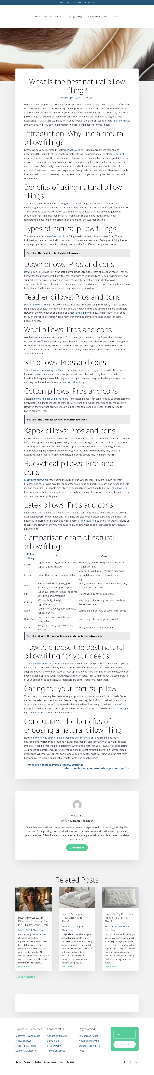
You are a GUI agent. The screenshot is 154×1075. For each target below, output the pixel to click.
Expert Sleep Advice (89, 1045)
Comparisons (94, 16)
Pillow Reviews (23, 1040)
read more (23, 966)
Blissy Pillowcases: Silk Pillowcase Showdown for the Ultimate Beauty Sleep (33, 921)
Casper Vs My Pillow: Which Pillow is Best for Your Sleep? (120, 917)
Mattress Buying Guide (27, 1035)
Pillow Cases (89, 97)
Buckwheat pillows (34, 479)
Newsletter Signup (89, 1040)
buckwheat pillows (112, 488)
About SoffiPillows (57, 1035)
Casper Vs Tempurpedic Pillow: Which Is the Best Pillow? (75, 917)
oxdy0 (65, 97)
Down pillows (31, 271)
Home (38, 16)
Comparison (80, 926)
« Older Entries (25, 977)
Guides (58, 16)
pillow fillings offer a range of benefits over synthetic (61, 737)
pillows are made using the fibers (46, 370)
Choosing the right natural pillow (42, 663)
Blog (106, 16)
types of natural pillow (56, 236)
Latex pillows (31, 512)
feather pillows (32, 341)
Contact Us (53, 1040)
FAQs (81, 1050)
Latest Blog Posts (88, 1035)
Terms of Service (56, 1050)
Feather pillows (32, 304)
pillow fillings (123, 120)
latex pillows (84, 520)
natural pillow (76, 150)
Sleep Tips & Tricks (25, 1045)
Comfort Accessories (26, 1050)
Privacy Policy (54, 1045)
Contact (115, 16)
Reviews (48, 16)
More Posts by (77, 847)
